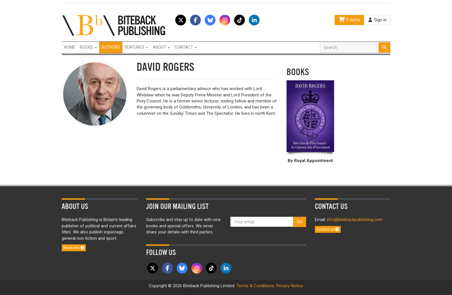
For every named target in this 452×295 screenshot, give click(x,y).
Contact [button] (186, 47)
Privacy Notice (289, 285)
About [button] (161, 47)
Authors (110, 47)
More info (73, 247)
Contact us (328, 229)
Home (69, 47)
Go (299, 221)
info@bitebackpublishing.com (355, 219)
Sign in (377, 19)
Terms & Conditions (255, 285)
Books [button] (88, 47)
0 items (349, 19)
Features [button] (136, 47)
